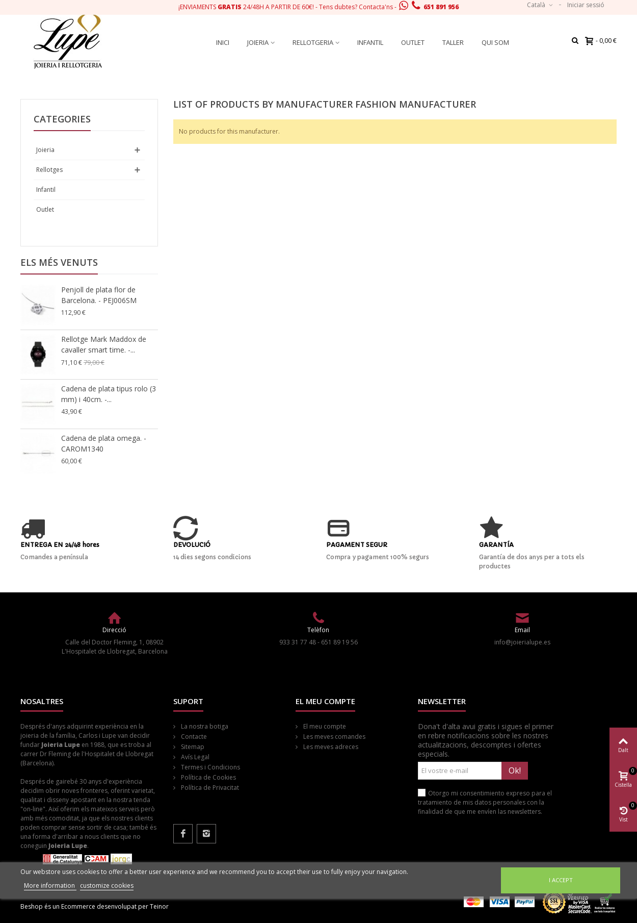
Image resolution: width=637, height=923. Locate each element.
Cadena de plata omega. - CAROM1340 (103, 443)
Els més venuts (59, 262)
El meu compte (324, 726)
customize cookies (107, 885)
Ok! (515, 770)
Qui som (495, 42)
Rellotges (49, 169)
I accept (561, 880)
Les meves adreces (330, 746)
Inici (222, 42)
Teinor (159, 906)
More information (50, 885)
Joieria (258, 42)
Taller (453, 42)
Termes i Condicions (209, 767)
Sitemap (191, 746)
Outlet (412, 42)
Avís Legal (194, 757)
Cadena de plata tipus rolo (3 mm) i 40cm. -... (108, 394)
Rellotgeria (313, 42)
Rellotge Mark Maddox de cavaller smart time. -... (103, 344)
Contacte (193, 736)
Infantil (370, 42)
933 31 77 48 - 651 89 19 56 (318, 642)
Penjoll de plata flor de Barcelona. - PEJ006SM (99, 295)
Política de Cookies (207, 777)
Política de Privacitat (209, 787)
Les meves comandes (333, 736)
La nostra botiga (203, 726)
